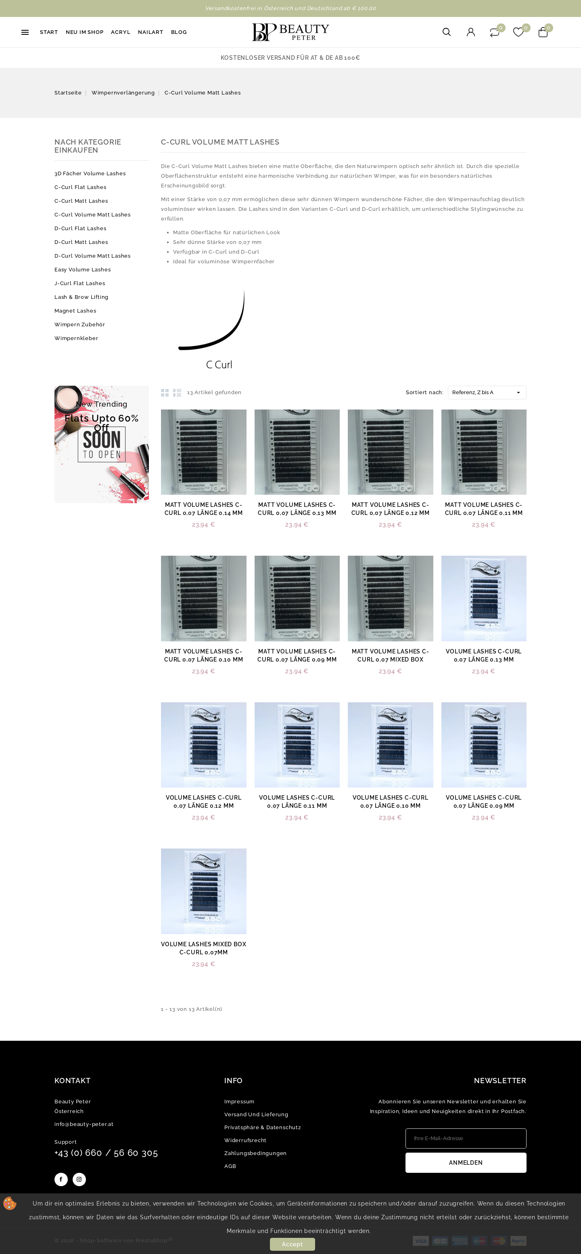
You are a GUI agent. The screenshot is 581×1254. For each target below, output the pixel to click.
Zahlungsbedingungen (255, 1153)
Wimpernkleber (76, 338)
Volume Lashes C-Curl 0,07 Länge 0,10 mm (390, 801)
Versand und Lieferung (256, 1114)
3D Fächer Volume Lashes (89, 173)
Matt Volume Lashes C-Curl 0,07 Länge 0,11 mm (484, 509)
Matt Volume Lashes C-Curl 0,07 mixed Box (390, 655)
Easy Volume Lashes (82, 270)
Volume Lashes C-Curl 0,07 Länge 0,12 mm (204, 801)
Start (49, 32)
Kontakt (72, 1080)
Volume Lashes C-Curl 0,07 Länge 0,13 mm (484, 655)
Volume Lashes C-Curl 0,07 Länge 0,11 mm (297, 801)
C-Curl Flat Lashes (80, 187)
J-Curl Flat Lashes (79, 283)
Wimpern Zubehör (79, 324)
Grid (165, 393)
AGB (230, 1166)
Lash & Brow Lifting (81, 297)
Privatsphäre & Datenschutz (262, 1127)
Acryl (120, 32)
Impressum (239, 1102)
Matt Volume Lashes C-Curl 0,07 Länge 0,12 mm (390, 509)
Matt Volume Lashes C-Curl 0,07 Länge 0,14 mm (204, 509)
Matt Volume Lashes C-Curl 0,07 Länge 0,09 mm (296, 655)
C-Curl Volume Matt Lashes (92, 215)
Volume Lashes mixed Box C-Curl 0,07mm (203, 948)
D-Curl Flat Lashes (80, 228)
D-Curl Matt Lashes (81, 242)
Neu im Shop (85, 32)
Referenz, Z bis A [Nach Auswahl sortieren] (487, 391)
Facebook (61, 1179)
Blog (179, 32)
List (177, 393)
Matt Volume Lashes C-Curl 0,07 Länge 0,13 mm (297, 509)
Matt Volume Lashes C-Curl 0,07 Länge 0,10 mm (203, 655)
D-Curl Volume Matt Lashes (92, 256)
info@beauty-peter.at (84, 1124)
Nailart (150, 32)
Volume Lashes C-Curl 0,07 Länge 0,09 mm (484, 801)
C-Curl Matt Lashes (81, 201)
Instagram (79, 1179)
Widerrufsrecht (245, 1140)
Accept (292, 1244)
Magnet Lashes (75, 311)
